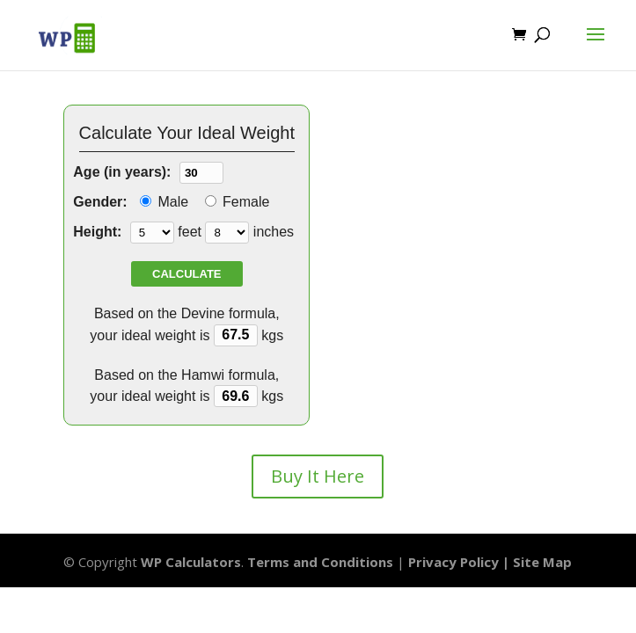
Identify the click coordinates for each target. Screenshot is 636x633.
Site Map (542, 562)
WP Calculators (191, 562)
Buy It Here (317, 476)
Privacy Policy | (460, 562)
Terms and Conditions (320, 562)
